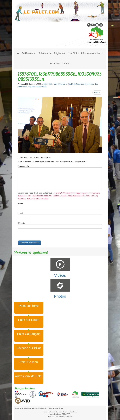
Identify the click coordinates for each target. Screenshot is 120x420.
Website (21, 223)
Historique (54, 63)
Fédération (29, 53)
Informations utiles (92, 53)
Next (97, 92)
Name (20, 204)
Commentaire (23, 166)
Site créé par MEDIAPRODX (37, 408)
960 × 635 (48, 84)
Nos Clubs (73, 53)
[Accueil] (18, 53)
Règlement (59, 53)
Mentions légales (21, 408)
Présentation (45, 53)
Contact (66, 63)
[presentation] (37, 236)
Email (20, 213)
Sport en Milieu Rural (56, 408)
